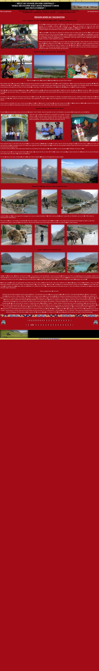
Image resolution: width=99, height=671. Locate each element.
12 (50, 320)
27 (42, 325)
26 (39, 325)
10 (45, 320)
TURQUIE (53, 12)
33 (57, 325)
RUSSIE (38, 10)
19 (67, 320)
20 (70, 320)
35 (62, 325)
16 (60, 320)
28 (44, 325)
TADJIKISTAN (74, 10)
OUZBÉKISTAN (27, 12)
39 (71, 325)
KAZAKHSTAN (54, 10)
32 (54, 325)
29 (47, 325)
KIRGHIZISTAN (64, 10)
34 (59, 325)
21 (27, 325)
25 (37, 325)
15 (57, 320)
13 (52, 320)
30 (49, 325)
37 (67, 325)
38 (69, 325)
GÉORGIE (46, 12)
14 (55, 320)
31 (52, 325)
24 (34, 325)
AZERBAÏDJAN (37, 12)
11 (47, 320)
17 (62, 320)
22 (29, 325)
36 (64, 325)
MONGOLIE (45, 10)
